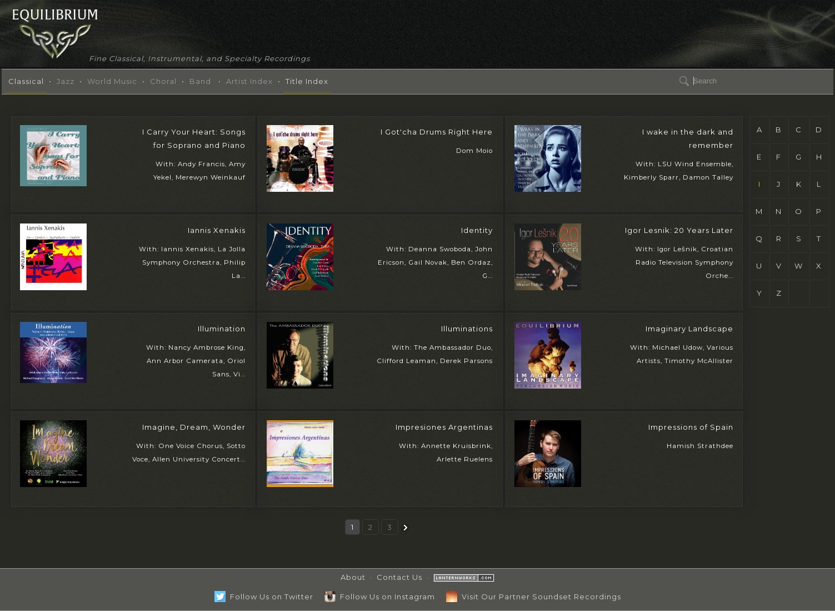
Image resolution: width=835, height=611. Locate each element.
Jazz (65, 81)
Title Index (307, 81)
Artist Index (249, 81)
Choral (163, 81)
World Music (112, 81)
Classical (26, 81)
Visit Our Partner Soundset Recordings (533, 596)
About (353, 577)
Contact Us (399, 577)
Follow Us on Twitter (263, 596)
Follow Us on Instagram (379, 596)
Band (200, 81)
